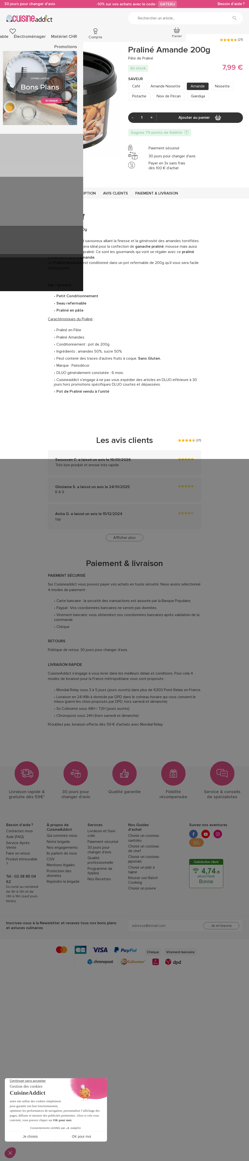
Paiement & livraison (156, 225)
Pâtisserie (14, 38)
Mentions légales (61, 897)
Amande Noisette (165, 117)
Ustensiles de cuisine (57, 38)
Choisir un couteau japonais (143, 891)
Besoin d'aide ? (229, 4)
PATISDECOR (139, 70)
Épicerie (31, 38)
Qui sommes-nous (62, 868)
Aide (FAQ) (15, 869)
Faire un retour (18, 885)
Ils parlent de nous (62, 885)
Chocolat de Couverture (62, 56)
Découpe (100, 38)
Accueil (11, 56)
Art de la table (121, 38)
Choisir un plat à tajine (141, 902)
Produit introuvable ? (21, 893)
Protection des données (59, 905)
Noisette (222, 117)
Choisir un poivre (142, 921)
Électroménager (148, 38)
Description (83, 225)
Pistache (139, 127)
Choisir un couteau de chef (143, 881)
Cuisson (83, 38)
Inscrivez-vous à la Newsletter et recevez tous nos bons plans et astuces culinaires (61, 958)
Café (136, 117)
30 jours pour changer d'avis (31, 4)
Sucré (38, 56)
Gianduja (198, 127)
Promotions (233, 38)
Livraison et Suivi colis (101, 866)
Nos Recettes (99, 911)
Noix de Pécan (169, 127)
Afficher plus (124, 570)
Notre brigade (58, 874)
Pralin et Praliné (93, 56)
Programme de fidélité (100, 903)
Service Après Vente (18, 877)
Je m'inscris (221, 958)
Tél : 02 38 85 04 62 (21, 911)
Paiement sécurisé (103, 874)
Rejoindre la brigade (63, 914)
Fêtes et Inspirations (204, 38)
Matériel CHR (174, 38)
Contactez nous (19, 863)
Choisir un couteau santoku (143, 870)
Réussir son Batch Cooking (143, 912)
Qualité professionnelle (100, 892)
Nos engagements (62, 880)
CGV (51, 891)
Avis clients (115, 225)
